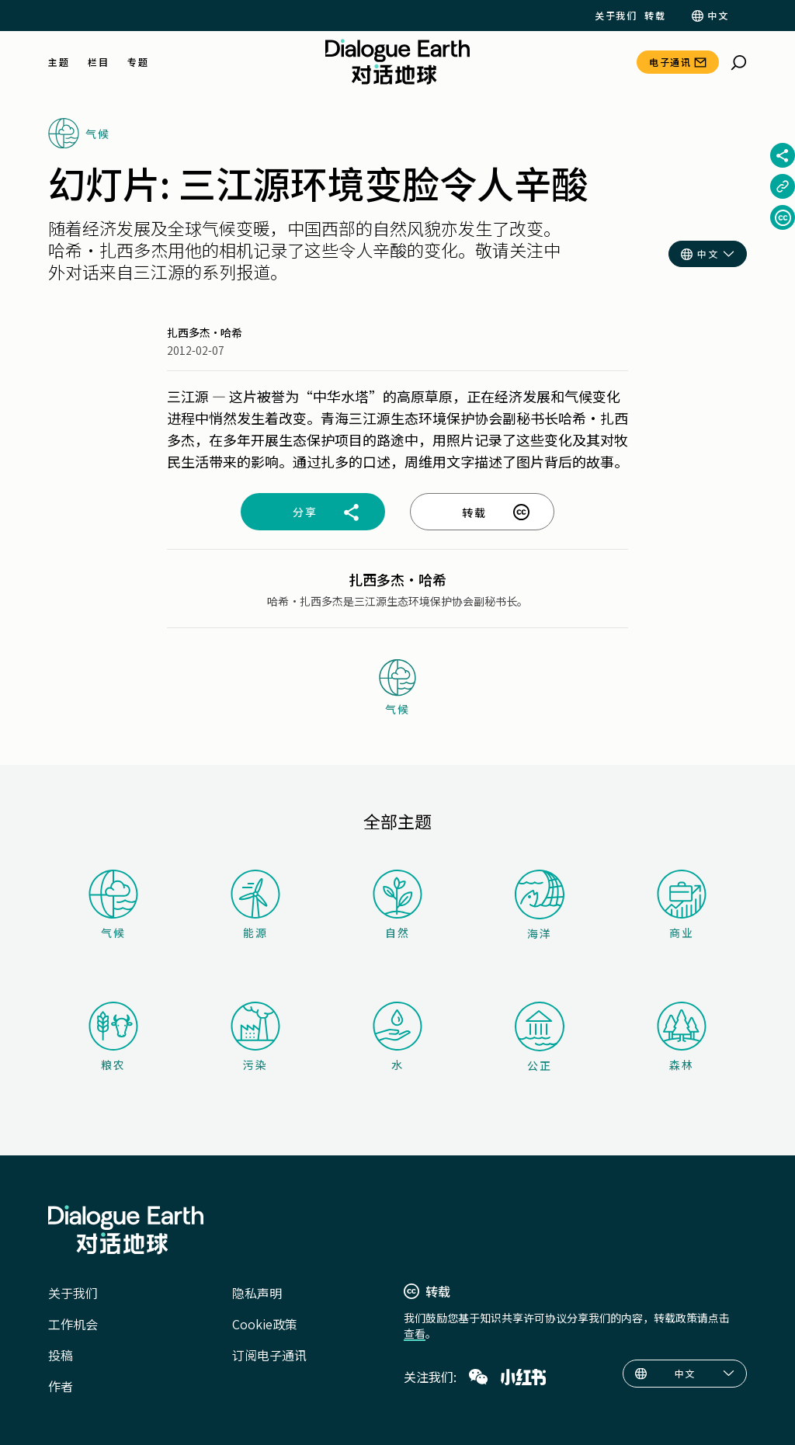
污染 (255, 1037)
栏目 (98, 62)
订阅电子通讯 (269, 1355)
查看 (414, 1333)
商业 (681, 905)
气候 (113, 905)
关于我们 (616, 15)
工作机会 (73, 1324)
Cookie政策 (264, 1324)
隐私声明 (257, 1292)
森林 (681, 1037)
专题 (137, 62)
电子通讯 (670, 61)
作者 (60, 1386)
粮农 (113, 1037)
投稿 (60, 1355)
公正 (539, 1037)
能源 (255, 905)
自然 (397, 905)
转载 (654, 15)
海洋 (539, 905)
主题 (58, 62)
